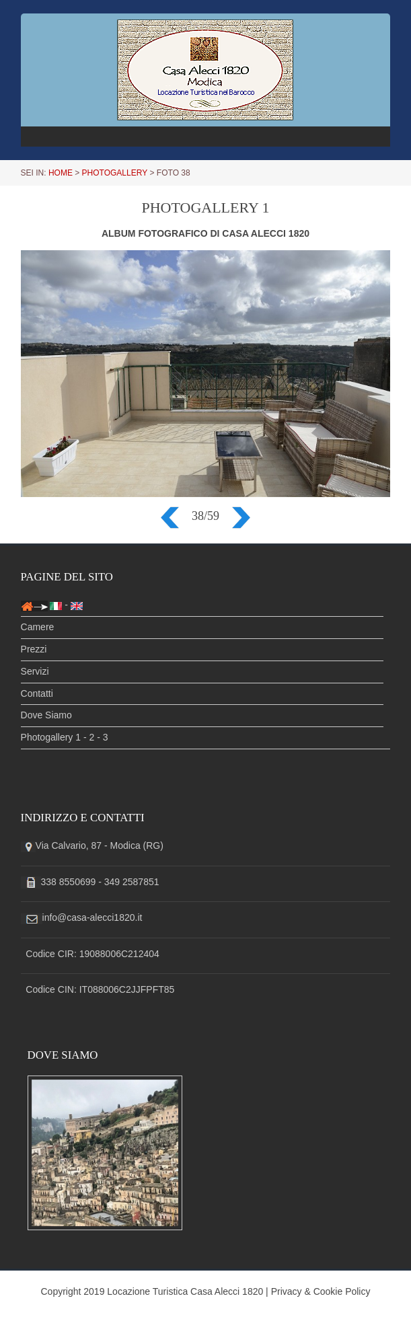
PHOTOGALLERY (115, 173)
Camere (37, 626)
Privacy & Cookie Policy (321, 1291)
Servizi (35, 671)
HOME (60, 173)
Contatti (37, 693)
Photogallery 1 (51, 737)
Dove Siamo (46, 715)
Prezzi (34, 649)
